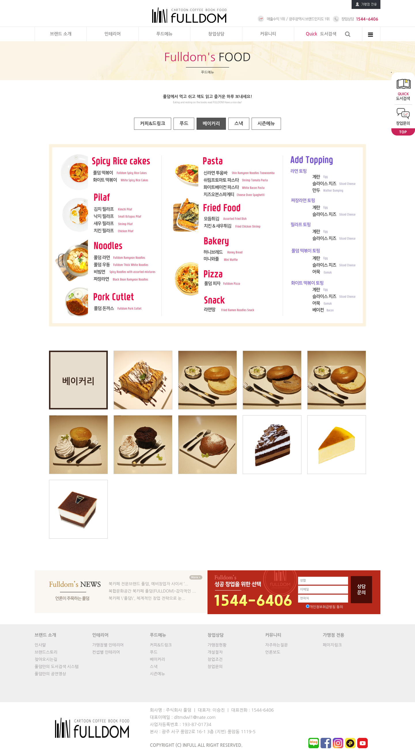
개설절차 (215, 652)
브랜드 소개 (60, 34)
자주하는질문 (276, 645)
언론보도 (272, 652)
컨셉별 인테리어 (106, 652)
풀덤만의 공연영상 (50, 674)
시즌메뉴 (266, 123)
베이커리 (211, 123)
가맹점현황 (217, 645)
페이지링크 (332, 645)
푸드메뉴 (164, 34)
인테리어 (112, 34)
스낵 (238, 123)
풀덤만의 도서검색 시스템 (57, 667)
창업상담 (216, 34)
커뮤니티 (268, 34)
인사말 (40, 645)
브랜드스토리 (46, 652)
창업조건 (215, 659)
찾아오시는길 (46, 659)
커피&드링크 (152, 123)
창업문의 (215, 667)
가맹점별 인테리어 (108, 645)
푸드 (184, 123)
